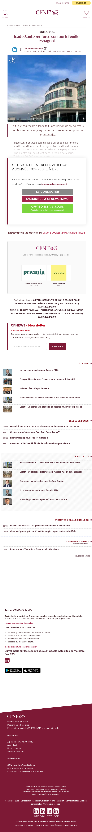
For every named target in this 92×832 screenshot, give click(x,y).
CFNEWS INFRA (69, 821)
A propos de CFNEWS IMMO (20, 741)
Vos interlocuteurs (15, 751)
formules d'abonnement (54, 184)
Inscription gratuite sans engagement (21, 646)
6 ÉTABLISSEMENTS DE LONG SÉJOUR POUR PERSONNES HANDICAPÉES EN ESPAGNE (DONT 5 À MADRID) (46, 303)
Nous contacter (14, 748)
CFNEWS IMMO (54, 821)
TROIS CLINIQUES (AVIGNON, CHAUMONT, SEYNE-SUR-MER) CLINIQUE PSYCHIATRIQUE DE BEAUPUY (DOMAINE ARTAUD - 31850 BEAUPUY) (46, 314)
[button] (5, 11)
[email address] (29, 346)
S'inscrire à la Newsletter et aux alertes (25, 771)
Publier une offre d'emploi (19, 724)
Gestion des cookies (51, 804)
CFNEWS (42, 821)
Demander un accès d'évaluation (19, 623)
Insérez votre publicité (17, 721)
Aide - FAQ (12, 745)
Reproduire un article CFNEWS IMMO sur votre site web (32, 728)
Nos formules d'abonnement (20, 768)
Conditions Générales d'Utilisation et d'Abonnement (42, 800)
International (46, 31)
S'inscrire (57, 346)
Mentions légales (12, 800)
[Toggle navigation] (3, 3)
